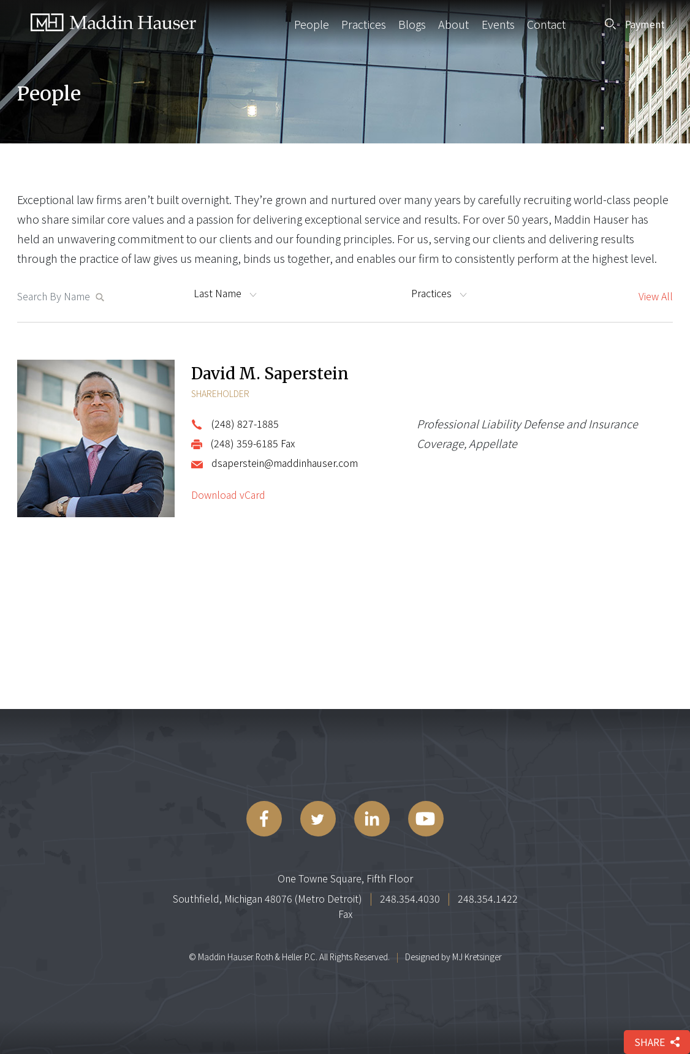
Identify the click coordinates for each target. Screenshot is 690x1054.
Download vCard (228, 494)
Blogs (412, 24)
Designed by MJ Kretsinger (453, 956)
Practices (363, 24)
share (657, 1041)
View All (656, 296)
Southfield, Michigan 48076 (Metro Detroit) (267, 898)
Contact (546, 24)
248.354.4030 (410, 898)
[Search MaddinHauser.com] (56, 295)
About (453, 24)
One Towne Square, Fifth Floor (345, 878)
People (311, 24)
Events (498, 24)
